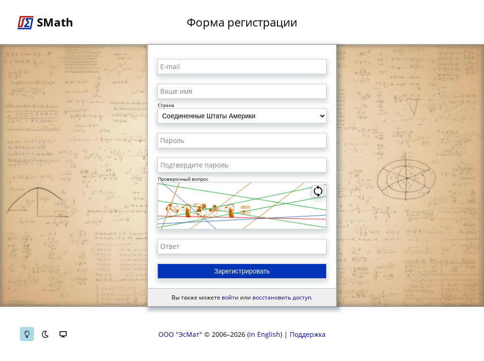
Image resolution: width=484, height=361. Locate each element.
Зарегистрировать (242, 271)
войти (230, 297)
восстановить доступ (281, 297)
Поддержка (308, 334)
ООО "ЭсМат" (180, 334)
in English (264, 334)
